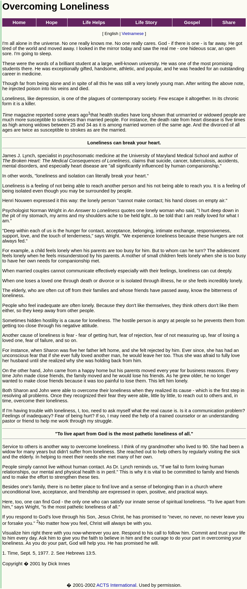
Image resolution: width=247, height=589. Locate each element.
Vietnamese (132, 33)
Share (228, 22)
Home (19, 22)
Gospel (192, 22)
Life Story (146, 22)
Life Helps (94, 22)
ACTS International (116, 585)
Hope (52, 22)
